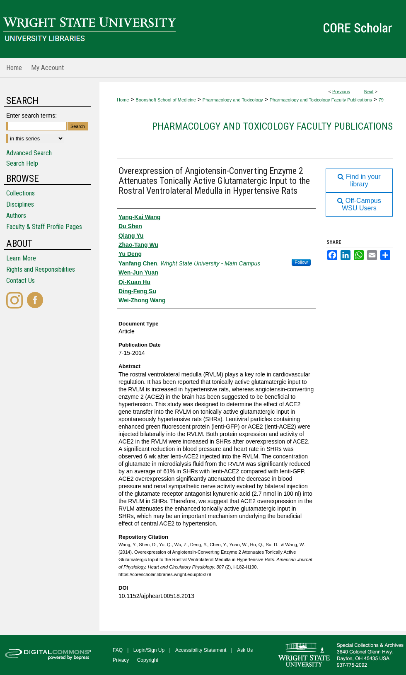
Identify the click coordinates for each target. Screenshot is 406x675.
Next (369, 91)
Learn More (21, 258)
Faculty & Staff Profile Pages (44, 227)
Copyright (147, 660)
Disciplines (20, 204)
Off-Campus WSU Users (359, 204)
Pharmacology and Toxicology (233, 99)
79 (381, 99)
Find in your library (359, 180)
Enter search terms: (31, 115)
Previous (341, 91)
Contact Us (20, 280)
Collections (20, 193)
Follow (301, 262)
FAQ (118, 650)
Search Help (22, 163)
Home (123, 99)
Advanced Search (29, 153)
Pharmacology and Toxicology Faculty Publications (321, 99)
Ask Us (245, 650)
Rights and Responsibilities (40, 269)
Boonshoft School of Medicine (165, 99)
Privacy (121, 660)
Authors (16, 215)
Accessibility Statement (200, 650)
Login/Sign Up (148, 650)
